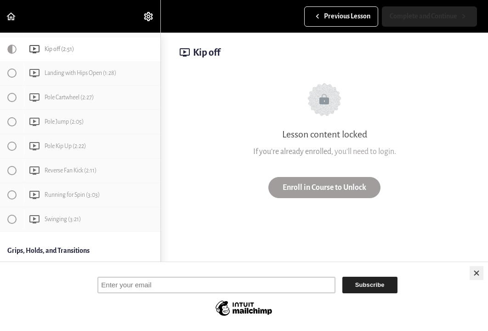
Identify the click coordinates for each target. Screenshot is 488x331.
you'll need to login (364, 151)
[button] (11, 16)
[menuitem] (148, 16)
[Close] (476, 273)
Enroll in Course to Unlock (324, 187)
